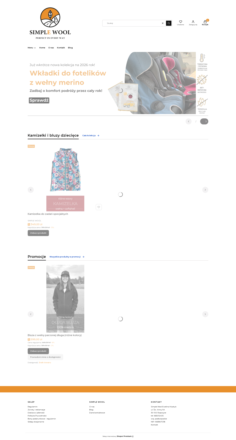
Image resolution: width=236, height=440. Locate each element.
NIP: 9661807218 (158, 422)
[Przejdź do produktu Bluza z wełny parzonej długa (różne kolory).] (65, 299)
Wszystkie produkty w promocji (67, 257)
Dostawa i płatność (36, 413)
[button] (168, 23)
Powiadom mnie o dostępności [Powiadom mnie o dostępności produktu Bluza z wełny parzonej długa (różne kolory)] (45, 357)
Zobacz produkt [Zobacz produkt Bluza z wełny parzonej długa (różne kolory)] (38, 351)
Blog (91, 410)
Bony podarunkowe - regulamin (42, 419)
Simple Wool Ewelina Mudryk (163, 407)
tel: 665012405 (157, 416)
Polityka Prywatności (37, 416)
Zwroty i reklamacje (36, 410)
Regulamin (32, 407)
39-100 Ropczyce (158, 413)
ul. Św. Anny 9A (158, 410)
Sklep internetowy (116, 436)
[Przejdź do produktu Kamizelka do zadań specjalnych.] (65, 177)
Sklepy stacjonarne (36, 422)
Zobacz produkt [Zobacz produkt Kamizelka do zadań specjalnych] (38, 233)
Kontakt (154, 425)
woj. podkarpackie (159, 419)
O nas (91, 407)
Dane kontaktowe (97, 413)
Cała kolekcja (90, 135)
